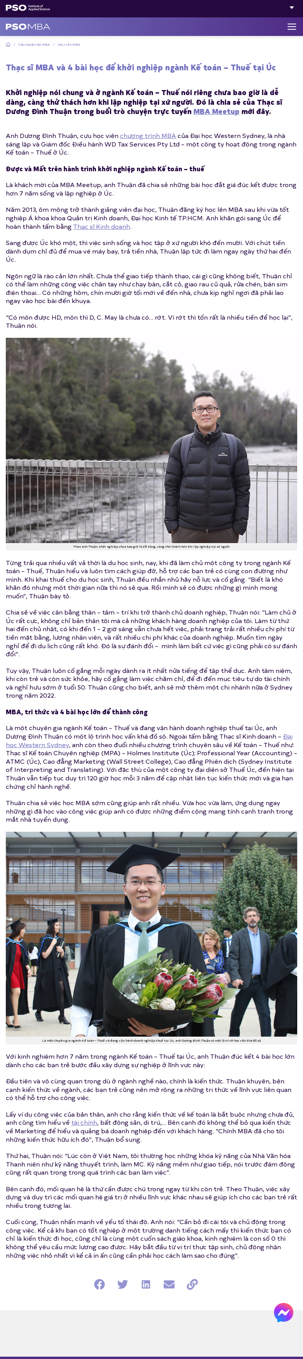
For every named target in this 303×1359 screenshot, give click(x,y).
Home (8, 44)
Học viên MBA (69, 44)
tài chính (84, 1122)
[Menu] (292, 26)
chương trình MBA (148, 135)
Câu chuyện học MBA (34, 44)
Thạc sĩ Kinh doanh (101, 226)
